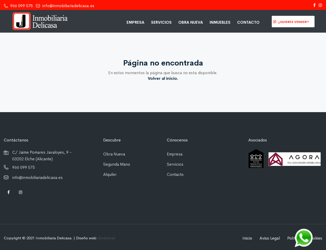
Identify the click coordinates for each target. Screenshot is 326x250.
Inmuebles (220, 22)
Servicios (161, 22)
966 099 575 (18, 5)
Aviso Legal (270, 238)
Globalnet (106, 237)
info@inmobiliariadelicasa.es (65, 5)
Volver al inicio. (163, 78)
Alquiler (110, 174)
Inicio (247, 238)
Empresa (135, 22)
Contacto (248, 22)
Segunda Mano (116, 164)
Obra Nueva (190, 22)
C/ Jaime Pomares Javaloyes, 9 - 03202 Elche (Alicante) (42, 156)
